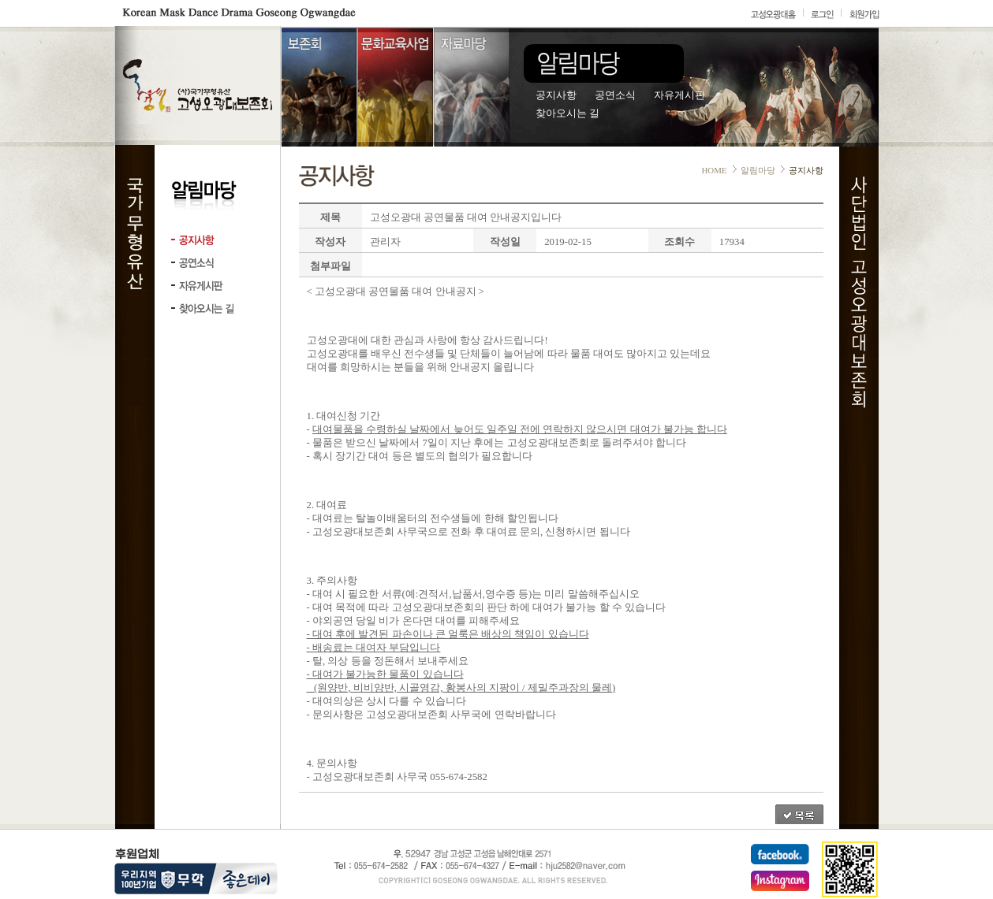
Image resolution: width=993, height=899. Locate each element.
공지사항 (556, 95)
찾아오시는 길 (567, 113)
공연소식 (615, 95)
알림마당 (758, 170)
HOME (713, 170)
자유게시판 (679, 95)
